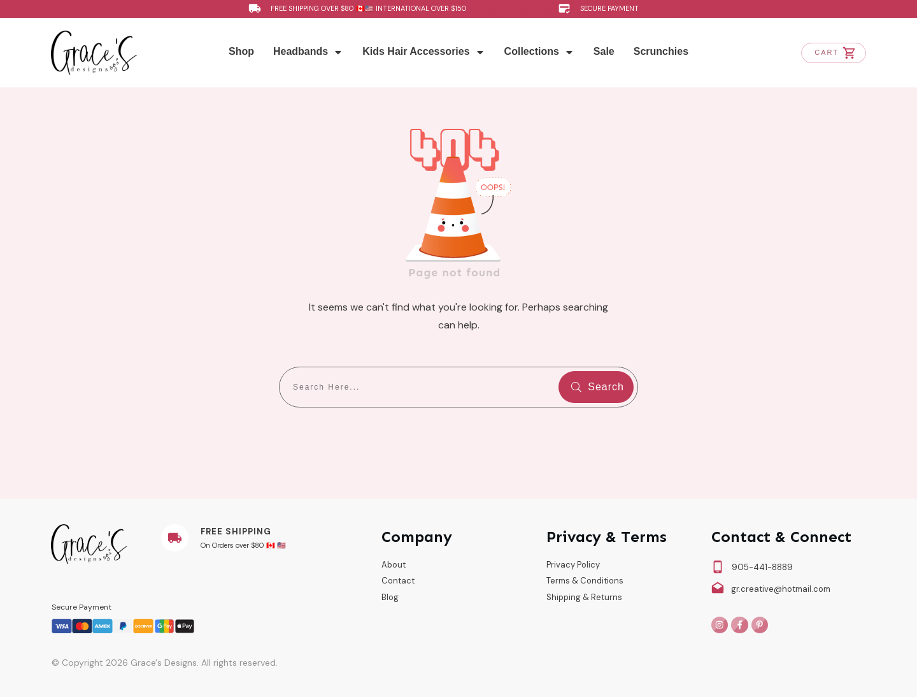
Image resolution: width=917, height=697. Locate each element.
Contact (398, 580)
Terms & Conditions (584, 580)
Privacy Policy (573, 564)
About (393, 564)
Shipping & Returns (584, 597)
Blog (390, 597)
